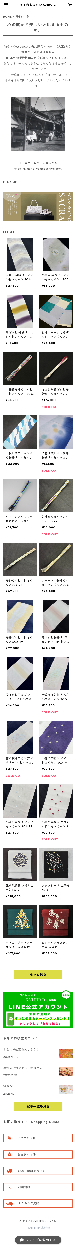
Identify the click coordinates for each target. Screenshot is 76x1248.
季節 (19, 16)
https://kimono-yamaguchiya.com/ (38, 168)
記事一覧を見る (38, 1106)
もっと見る (38, 974)
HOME (7, 16)
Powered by (38, 1227)
